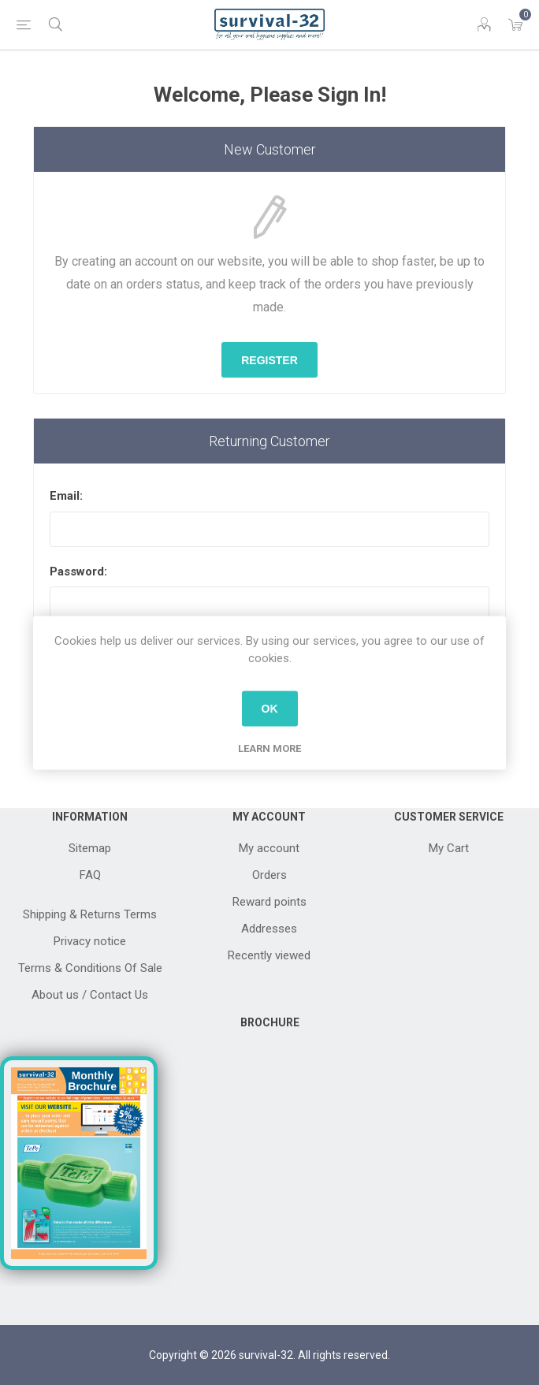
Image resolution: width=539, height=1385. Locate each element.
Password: (78, 571)
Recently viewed (269, 955)
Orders (269, 875)
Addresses (269, 928)
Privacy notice (90, 941)
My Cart (449, 848)
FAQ (90, 875)
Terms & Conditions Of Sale (90, 968)
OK (270, 708)
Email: (66, 496)
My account (269, 848)
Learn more (269, 748)
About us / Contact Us (90, 995)
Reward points (269, 902)
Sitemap (90, 848)
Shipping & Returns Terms (90, 914)
